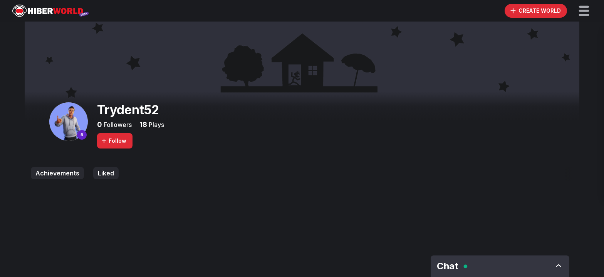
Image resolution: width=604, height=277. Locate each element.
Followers (117, 124)
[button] (584, 10)
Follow (113, 140)
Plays (155, 124)
